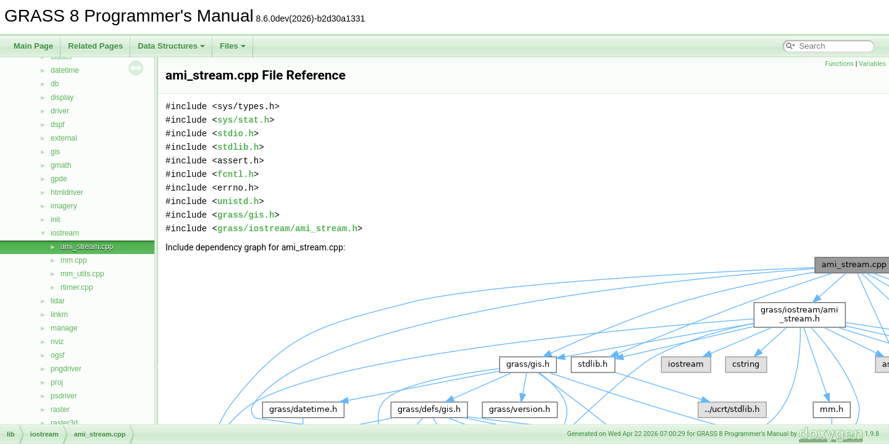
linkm (59, 314)
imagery (64, 206)
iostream (65, 233)
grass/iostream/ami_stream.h (287, 228)
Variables (872, 64)
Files (233, 46)
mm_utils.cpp (82, 273)
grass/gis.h (245, 215)
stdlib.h (238, 147)
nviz (57, 341)
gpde (59, 179)
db (55, 84)
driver (60, 111)
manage (64, 328)
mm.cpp (74, 260)
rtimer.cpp (77, 287)
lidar (58, 301)
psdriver (64, 396)
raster (60, 409)
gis (55, 151)
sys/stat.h (243, 120)
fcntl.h (235, 174)
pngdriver (66, 368)
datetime (65, 70)
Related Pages (95, 46)
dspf (58, 124)
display (62, 97)
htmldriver (67, 192)
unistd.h (238, 201)
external (64, 138)
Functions (839, 64)
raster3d (64, 423)
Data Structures (171, 46)
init (55, 219)
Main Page (33, 46)
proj (57, 382)
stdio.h (235, 133)
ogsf (58, 355)
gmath (61, 165)
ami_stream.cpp (87, 246)
